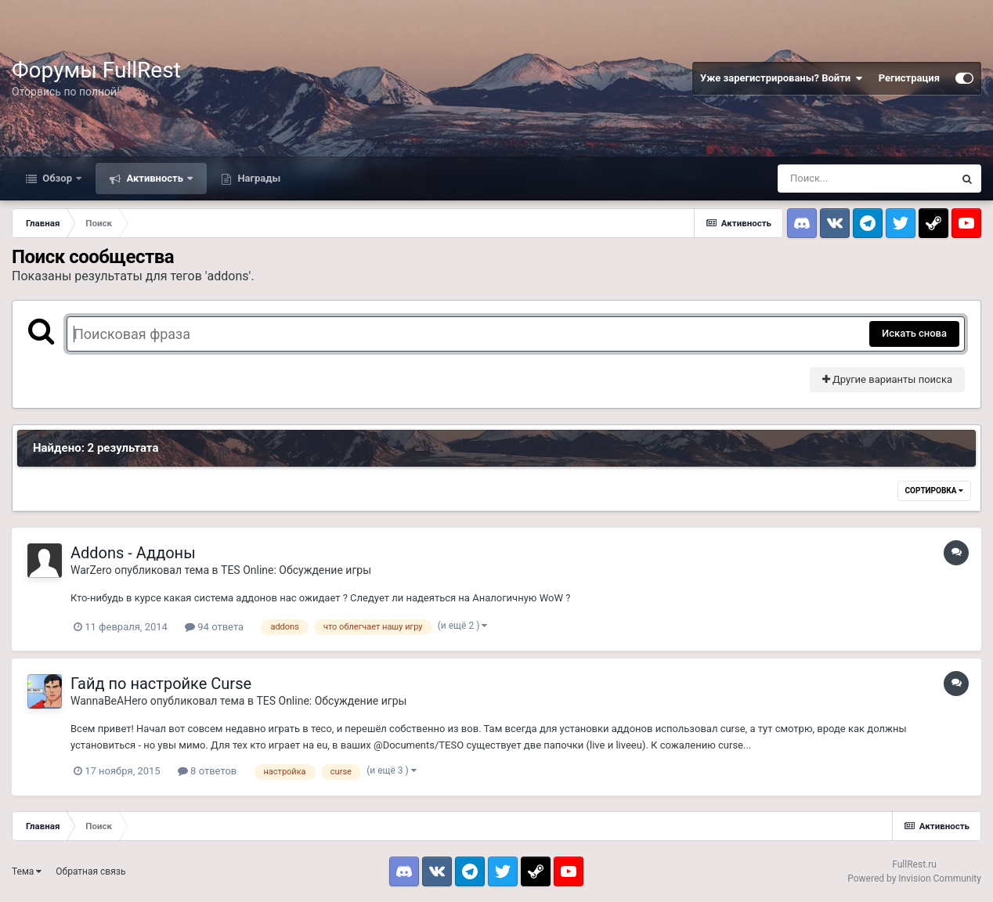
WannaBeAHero (108, 701)
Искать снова (914, 333)
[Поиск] (865, 178)
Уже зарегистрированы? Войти (781, 78)
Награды (257, 178)
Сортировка (934, 490)
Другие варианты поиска (887, 379)
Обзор (57, 178)
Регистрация (909, 78)
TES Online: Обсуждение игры (296, 570)
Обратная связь (90, 871)
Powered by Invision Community (914, 878)
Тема (27, 871)
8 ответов (207, 771)
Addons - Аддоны (133, 552)
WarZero (91, 570)
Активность (155, 178)
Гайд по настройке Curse (160, 683)
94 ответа (214, 627)
